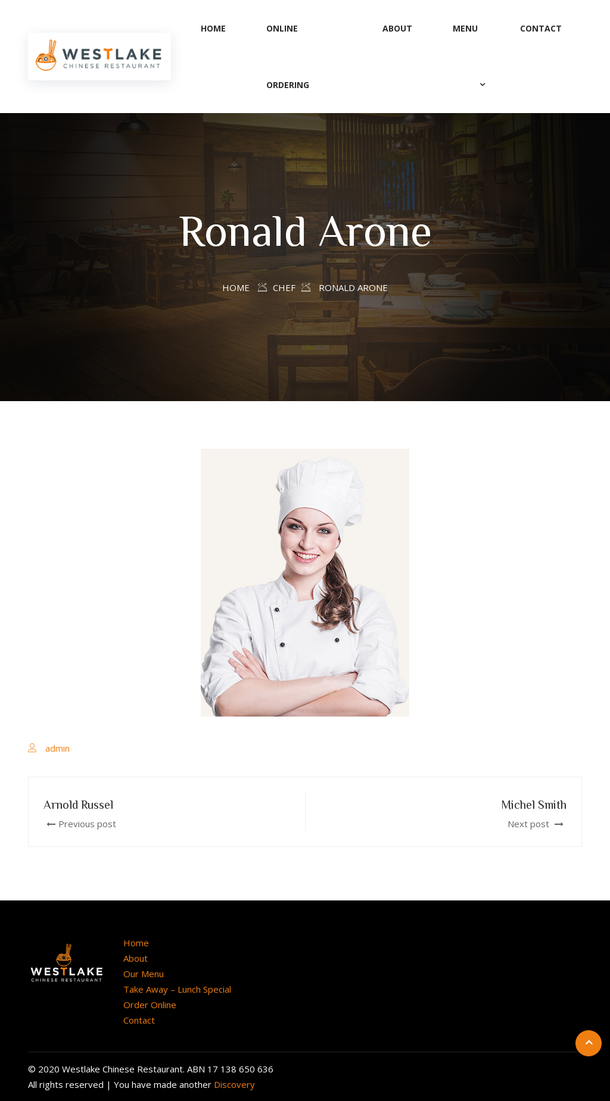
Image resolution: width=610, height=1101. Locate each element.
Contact (541, 28)
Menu (465, 28)
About (397, 28)
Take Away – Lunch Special (177, 989)
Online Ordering (287, 56)
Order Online (149, 1005)
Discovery (234, 1084)
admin (57, 748)
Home (213, 28)
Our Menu (143, 974)
